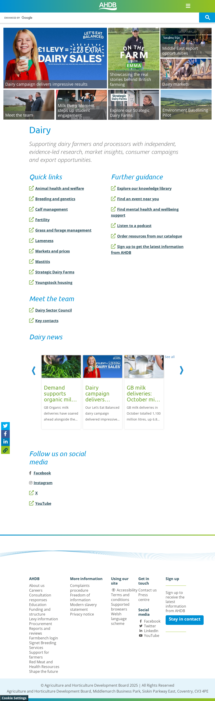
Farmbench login (43, 638)
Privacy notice (82, 614)
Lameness (41, 240)
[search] (100, 17)
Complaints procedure (80, 588)
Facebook (152, 621)
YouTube (40, 503)
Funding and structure (40, 612)
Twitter (150, 625)
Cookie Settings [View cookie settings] (14, 698)
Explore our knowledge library (141, 188)
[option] (61, 392)
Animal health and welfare (56, 188)
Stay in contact (184, 619)
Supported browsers (120, 607)
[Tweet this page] (5, 426)
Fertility (39, 219)
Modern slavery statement (83, 607)
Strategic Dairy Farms (51, 272)
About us (37, 585)
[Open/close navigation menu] (188, 6)
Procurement (40, 623)
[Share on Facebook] (5, 434)
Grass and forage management (60, 230)
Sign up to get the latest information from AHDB (147, 249)
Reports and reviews (39, 631)
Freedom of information (80, 597)
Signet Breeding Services (42, 645)
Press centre (143, 597)
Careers (36, 590)
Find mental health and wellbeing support (145, 212)
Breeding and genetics (52, 198)
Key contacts (43, 320)
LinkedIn (151, 630)
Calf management (48, 209)
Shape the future (43, 671)
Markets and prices (49, 251)
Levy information (43, 618)
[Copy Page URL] (5, 450)
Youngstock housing (50, 282)
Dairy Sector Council (50, 310)
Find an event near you (135, 198)
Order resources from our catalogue (146, 236)
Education (37, 604)
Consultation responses (40, 597)
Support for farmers (39, 655)
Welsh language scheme (119, 618)
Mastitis (39, 261)
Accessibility (127, 590)
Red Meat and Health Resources (44, 664)
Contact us (147, 590)
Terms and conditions (120, 597)
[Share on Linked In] (5, 442)
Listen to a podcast (131, 225)
